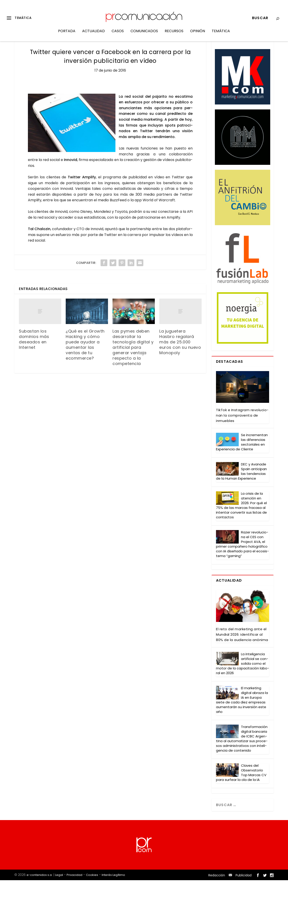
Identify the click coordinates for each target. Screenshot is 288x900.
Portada (66, 34)
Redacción (216, 895)
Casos (118, 34)
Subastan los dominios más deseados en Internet (34, 359)
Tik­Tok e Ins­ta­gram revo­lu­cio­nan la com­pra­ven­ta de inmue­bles (242, 435)
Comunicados (144, 34)
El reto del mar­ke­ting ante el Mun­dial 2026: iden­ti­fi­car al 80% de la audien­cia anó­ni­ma (242, 654)
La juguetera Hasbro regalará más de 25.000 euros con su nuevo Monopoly (180, 361)
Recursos (174, 34)
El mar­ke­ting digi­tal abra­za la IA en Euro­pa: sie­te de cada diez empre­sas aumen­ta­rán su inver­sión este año (242, 719)
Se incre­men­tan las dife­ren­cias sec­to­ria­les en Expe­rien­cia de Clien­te (242, 461)
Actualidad (93, 34)
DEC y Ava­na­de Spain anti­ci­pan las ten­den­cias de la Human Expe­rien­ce (241, 491)
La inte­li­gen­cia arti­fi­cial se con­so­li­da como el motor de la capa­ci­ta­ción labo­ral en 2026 (242, 683)
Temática (221, 34)
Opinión (197, 34)
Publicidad (244, 895)
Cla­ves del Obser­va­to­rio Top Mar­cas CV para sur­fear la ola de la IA (241, 792)
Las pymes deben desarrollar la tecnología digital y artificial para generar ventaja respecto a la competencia (132, 367)
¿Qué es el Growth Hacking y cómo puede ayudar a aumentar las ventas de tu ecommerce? (85, 364)
